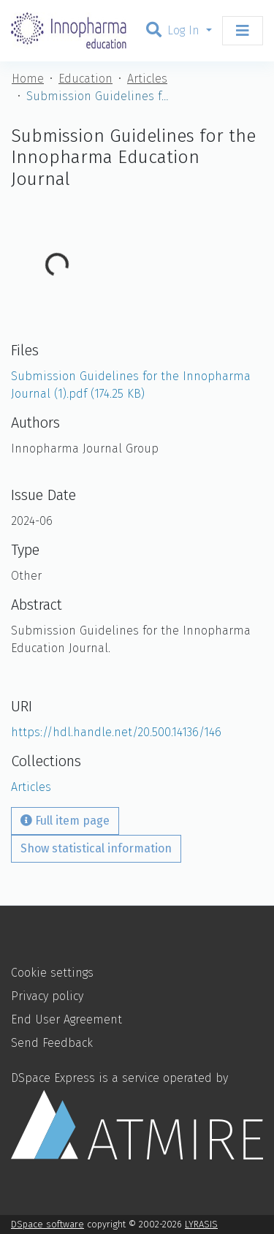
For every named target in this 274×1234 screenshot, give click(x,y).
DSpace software (47, 1224)
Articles (147, 79)
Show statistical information (96, 848)
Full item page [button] (65, 821)
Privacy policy (47, 996)
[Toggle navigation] (242, 30)
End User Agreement (66, 1019)
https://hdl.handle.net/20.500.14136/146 (116, 732)
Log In (185, 30)
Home (28, 79)
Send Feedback (52, 1043)
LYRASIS (201, 1224)
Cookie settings (52, 973)
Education (85, 79)
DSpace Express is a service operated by (137, 1115)
